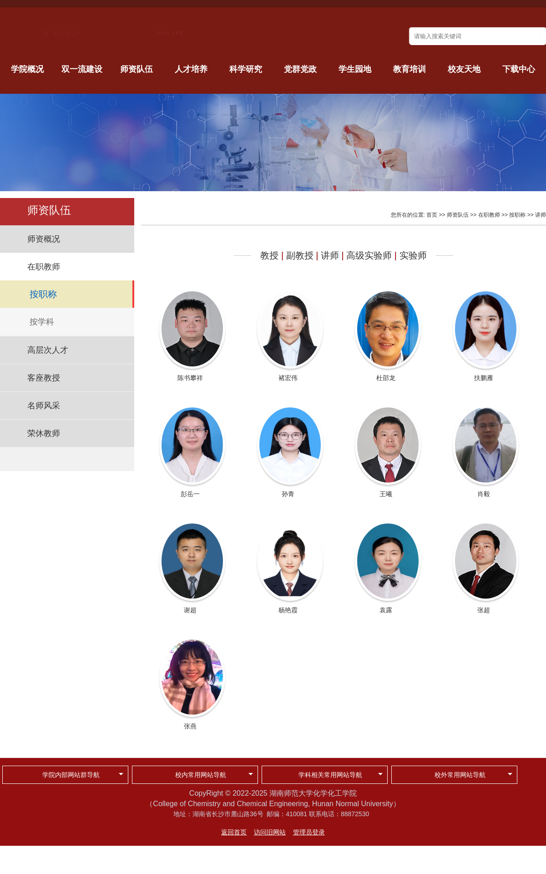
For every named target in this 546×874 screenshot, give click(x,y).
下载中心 (518, 69)
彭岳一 (190, 494)
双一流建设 (81, 69)
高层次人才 (47, 350)
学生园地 (355, 69)
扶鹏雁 (483, 377)
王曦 (385, 494)
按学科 (42, 321)
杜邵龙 (385, 377)
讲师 (540, 215)
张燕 (190, 726)
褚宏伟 (288, 377)
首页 (431, 215)
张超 (483, 610)
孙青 (288, 494)
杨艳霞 (288, 610)
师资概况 (43, 239)
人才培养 (191, 69)
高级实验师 (369, 255)
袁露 (385, 610)
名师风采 (43, 405)
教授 (269, 255)
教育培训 (409, 69)
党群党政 (300, 69)
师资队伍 (136, 69)
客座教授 (43, 377)
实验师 (413, 255)
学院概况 (27, 69)
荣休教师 (43, 433)
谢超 (190, 610)
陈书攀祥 (190, 377)
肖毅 (483, 494)
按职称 (43, 294)
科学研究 (245, 69)
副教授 (299, 255)
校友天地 (464, 69)
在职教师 (43, 266)
